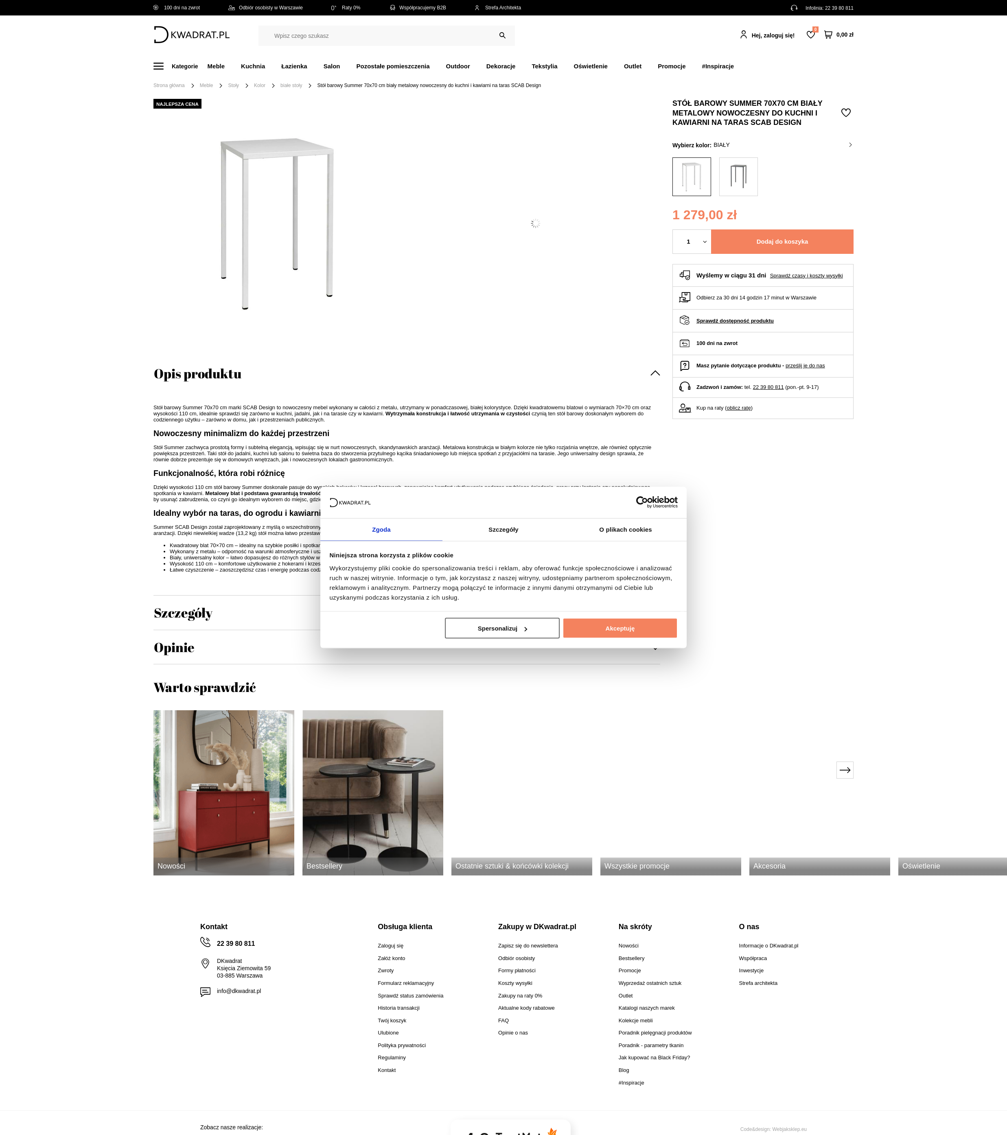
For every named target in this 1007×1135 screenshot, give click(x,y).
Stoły (233, 85)
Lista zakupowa (815, 29)
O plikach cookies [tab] (625, 528)
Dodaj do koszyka (782, 241)
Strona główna (169, 85)
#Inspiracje (718, 66)
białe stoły (291, 85)
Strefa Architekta (498, 8)
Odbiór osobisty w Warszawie (265, 8)
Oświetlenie (591, 66)
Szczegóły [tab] (503, 528)
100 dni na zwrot (176, 8)
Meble (216, 66)
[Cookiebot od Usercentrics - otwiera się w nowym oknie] (642, 502)
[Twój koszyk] (839, 35)
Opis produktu (197, 373)
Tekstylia (544, 66)
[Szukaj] (502, 35)
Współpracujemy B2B (417, 8)
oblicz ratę (739, 408)
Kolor (259, 85)
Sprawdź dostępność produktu (735, 321)
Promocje (671, 66)
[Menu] (180, 66)
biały (783, 145)
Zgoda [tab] (381, 528)
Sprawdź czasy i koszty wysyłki (806, 276)
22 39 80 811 (839, 8)
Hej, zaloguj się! (773, 35)
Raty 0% (345, 8)
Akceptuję (620, 628)
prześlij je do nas (805, 365)
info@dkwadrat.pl (239, 991)
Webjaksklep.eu (790, 1129)
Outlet (632, 66)
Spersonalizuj (503, 628)
